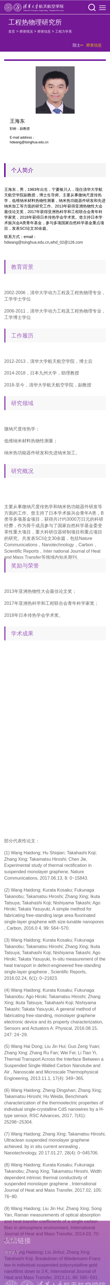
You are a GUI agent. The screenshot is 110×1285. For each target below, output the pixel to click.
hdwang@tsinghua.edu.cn (26, 242)
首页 (11, 34)
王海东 (17, 124)
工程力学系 (63, 34)
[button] (92, 8)
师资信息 (44, 34)
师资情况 (26, 34)
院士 (76, 47)
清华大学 (12, 1281)
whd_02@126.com (66, 242)
